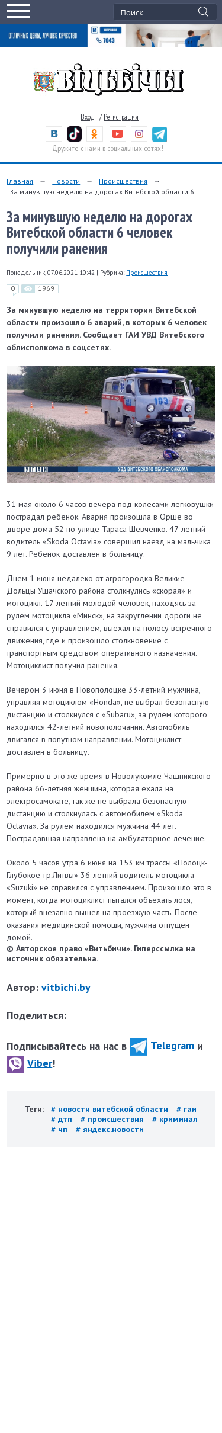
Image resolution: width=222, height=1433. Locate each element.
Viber (29, 1063)
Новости (66, 181)
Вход (88, 117)
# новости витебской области (110, 1109)
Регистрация (121, 117)
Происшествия (123, 181)
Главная (20, 181)
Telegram (162, 1045)
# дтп (63, 1119)
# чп (60, 1129)
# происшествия (113, 1119)
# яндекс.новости (110, 1129)
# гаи (186, 1109)
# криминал (175, 1119)
